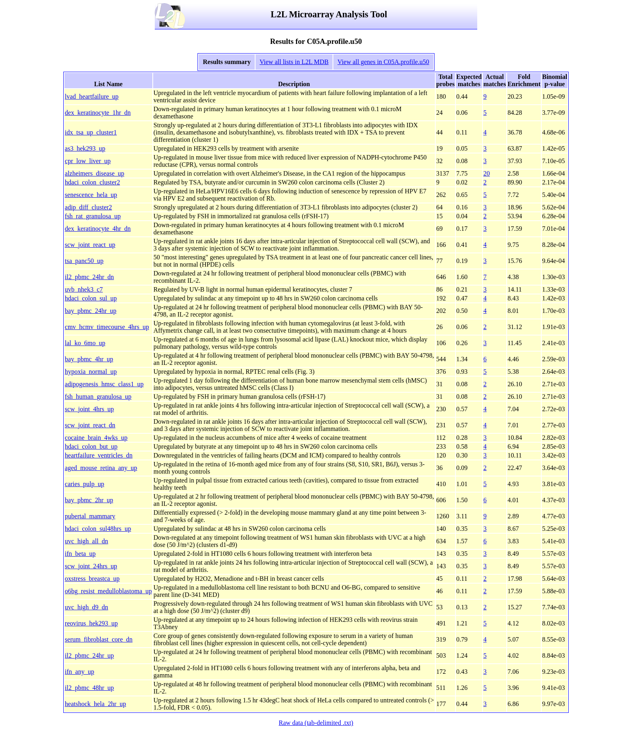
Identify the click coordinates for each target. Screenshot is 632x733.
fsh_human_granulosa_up (98, 396)
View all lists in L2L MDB (294, 61)
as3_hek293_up (85, 148)
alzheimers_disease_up (95, 173)
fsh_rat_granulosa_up (93, 216)
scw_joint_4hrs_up (89, 409)
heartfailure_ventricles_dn (99, 455)
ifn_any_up (79, 671)
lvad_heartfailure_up (91, 96)
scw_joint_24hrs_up (91, 566)
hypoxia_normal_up (91, 371)
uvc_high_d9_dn (86, 607)
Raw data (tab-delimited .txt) (316, 722)
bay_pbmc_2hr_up (89, 500)
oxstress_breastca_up (92, 578)
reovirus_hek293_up (91, 623)
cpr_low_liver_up (88, 160)
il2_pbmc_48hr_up (89, 687)
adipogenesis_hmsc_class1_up (104, 384)
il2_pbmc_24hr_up (89, 655)
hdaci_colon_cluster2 (92, 182)
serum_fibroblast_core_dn (99, 639)
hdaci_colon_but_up (91, 446)
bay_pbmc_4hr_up (89, 359)
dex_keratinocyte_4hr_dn (98, 228)
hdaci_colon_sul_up (91, 298)
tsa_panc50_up (84, 260)
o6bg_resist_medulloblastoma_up (108, 591)
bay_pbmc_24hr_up (90, 310)
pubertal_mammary (90, 516)
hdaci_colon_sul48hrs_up (98, 528)
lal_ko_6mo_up (85, 343)
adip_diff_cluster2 (88, 207)
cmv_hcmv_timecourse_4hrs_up (107, 326)
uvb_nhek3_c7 (84, 289)
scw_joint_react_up (90, 244)
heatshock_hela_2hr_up (95, 703)
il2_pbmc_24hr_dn (89, 276)
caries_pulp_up (84, 483)
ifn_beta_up (80, 553)
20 (486, 173)
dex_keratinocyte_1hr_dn (98, 112)
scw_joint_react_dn (90, 425)
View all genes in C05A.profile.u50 (383, 61)
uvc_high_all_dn (86, 541)
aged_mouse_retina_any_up (101, 467)
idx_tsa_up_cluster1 (91, 132)
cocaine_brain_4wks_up (96, 437)
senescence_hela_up (91, 194)
